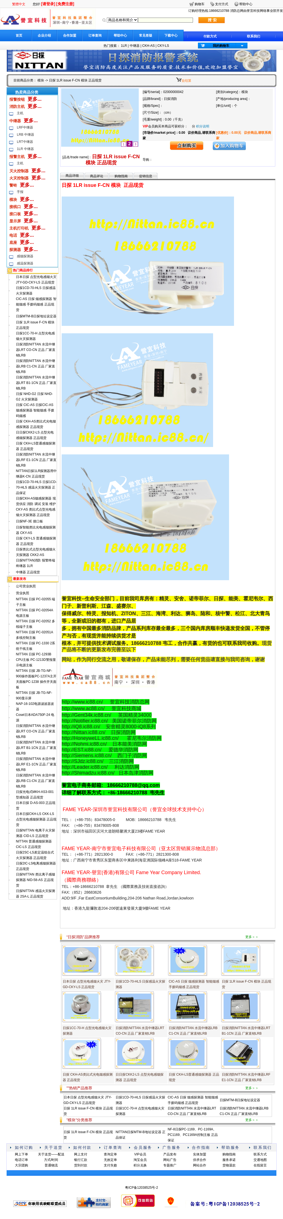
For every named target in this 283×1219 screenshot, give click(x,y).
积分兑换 (140, 1165)
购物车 (200, 4)
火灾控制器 (19, 178)
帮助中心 (120, 35)
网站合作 (199, 1165)
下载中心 (171, 35)
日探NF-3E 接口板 (29, 521)
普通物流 (51, 1165)
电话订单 (21, 1160)
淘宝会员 (140, 1160)
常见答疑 (145, 35)
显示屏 (15, 221)
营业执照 (22, 593)
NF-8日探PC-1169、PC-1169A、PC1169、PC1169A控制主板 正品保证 (193, 1134)
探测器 (15, 249)
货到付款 (80, 1165)
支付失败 (110, 1165)
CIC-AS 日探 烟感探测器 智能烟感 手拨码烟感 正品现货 (36, 304)
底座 (13, 242)
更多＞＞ (251, 937)
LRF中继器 (25, 127)
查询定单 (110, 1154)
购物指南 (121, 176)
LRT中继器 (25, 142)
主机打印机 (19, 228)
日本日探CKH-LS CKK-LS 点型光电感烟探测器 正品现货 (36, 819)
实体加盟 (199, 1154)
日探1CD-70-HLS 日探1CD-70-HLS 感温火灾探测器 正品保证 (36, 487)
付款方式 (210, 36)
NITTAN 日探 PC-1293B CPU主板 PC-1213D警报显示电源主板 (36, 659)
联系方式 (260, 1154)
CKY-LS (163, 46)
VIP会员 (140, 1154)
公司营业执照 (26, 586)
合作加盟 (69, 35)
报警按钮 (17, 99)
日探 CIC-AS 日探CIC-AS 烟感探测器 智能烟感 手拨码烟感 (35, 410)
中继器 (135, 46)
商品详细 (72, 176)
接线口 (15, 206)
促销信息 (145, 176)
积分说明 (202, 126)
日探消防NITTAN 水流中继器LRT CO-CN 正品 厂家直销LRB (36, 349)
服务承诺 (229, 1160)
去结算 (186, 81)
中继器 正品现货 (28, 572)
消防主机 (17, 106)
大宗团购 (21, 1165)
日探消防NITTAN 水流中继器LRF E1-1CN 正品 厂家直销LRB (36, 459)
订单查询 (95, 35)
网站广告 (169, 1160)
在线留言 (260, 1165)
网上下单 (21, 1154)
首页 (19, 35)
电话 (13, 235)
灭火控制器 (19, 171)
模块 (40, 80)
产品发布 (169, 1154)
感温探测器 (25, 263)
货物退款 (229, 1165)
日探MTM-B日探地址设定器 (36, 316)
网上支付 (80, 1154)
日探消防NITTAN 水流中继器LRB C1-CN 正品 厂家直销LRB (35, 366)
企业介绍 (44, 35)
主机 (20, 113)
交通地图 (260, 1160)
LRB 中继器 (25, 135)
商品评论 (96, 176)
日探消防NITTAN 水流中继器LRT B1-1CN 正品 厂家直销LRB (36, 382)
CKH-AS (148, 46)
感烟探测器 (25, 256)
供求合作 (199, 1160)
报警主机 (17, 156)
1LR (124, 46)
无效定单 (110, 1160)
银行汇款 (80, 1160)
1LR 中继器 (25, 149)
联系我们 (253, 36)
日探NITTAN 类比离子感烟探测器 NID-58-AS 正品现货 (35, 879)
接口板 (15, 214)
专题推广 (169, 1165)
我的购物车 (221, 46)
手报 (20, 192)
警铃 (13, 185)
